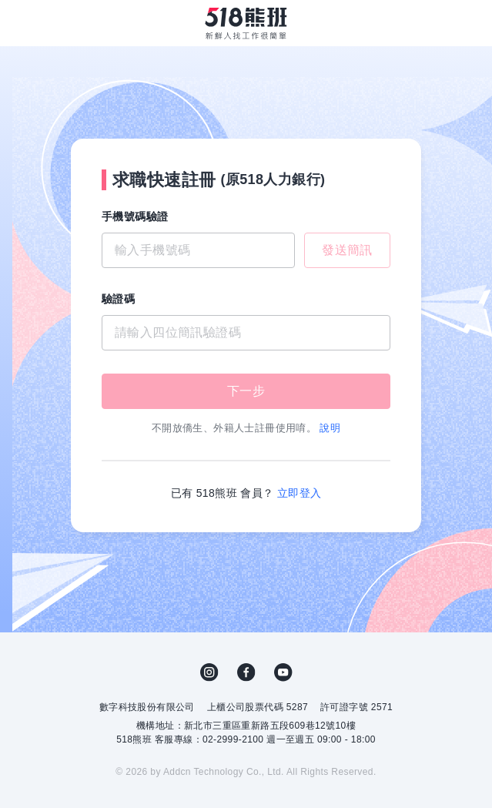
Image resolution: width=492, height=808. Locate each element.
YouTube (283, 672)
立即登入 (299, 493)
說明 (330, 428)
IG (209, 672)
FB (246, 672)
